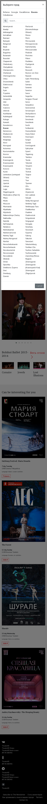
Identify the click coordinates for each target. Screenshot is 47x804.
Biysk (5, 47)
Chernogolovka (9, 76)
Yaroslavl (29, 241)
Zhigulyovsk (30, 273)
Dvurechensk (8, 81)
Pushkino (29, 61)
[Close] (43, 4)
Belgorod (7, 44)
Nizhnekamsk (8, 230)
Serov (27, 102)
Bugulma (6, 52)
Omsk (5, 261)
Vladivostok (30, 215)
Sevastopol (30, 110)
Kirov (5, 142)
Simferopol (30, 116)
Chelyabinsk (8, 67)
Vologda (28, 224)
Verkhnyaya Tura (31, 206)
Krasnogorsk (8, 160)
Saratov (28, 90)
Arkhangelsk (8, 32)
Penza (27, 35)
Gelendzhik (7, 96)
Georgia (14, 12)
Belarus (6, 12)
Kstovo (6, 169)
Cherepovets (8, 70)
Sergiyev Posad (31, 99)
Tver (27, 180)
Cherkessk (7, 73)
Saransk (28, 87)
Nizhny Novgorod (10, 238)
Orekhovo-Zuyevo (10, 267)
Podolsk (28, 52)
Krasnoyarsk (8, 166)
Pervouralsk (30, 41)
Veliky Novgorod (32, 200)
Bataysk (6, 41)
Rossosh (28, 70)
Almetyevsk (8, 26)
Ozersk (6, 276)
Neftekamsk (8, 224)
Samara (28, 84)
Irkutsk (6, 105)
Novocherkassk (9, 247)
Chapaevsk (7, 61)
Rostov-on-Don (31, 73)
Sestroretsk (30, 108)
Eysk (5, 90)
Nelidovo (6, 227)
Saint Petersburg (32, 78)
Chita (5, 78)
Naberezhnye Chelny (11, 215)
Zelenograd (30, 270)
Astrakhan (7, 35)
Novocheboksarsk (10, 244)
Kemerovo (7, 131)
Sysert (28, 151)
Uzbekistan (8, 15)
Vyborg (28, 235)
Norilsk (6, 241)
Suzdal (28, 142)
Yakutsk (28, 238)
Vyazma (28, 232)
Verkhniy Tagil (30, 203)
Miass (5, 198)
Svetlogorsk (30, 145)
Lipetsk (6, 183)
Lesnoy (6, 180)
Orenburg (6, 273)
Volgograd (29, 221)
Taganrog (29, 154)
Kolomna (6, 148)
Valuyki (28, 198)
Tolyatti (28, 166)
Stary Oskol (30, 134)
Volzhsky (29, 227)
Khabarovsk (8, 134)
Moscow (6, 203)
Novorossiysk (8, 253)
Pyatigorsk (29, 64)
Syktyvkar (29, 148)
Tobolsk (28, 163)
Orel (5, 270)
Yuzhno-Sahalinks (32, 250)
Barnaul (6, 38)
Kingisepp (7, 139)
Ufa (26, 186)
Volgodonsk (30, 218)
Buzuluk (6, 58)
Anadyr (6, 29)
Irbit (4, 102)
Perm (27, 38)
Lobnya (6, 186)
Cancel (39, 286)
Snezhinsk (29, 122)
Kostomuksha (8, 151)
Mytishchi (7, 212)
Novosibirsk (7, 256)
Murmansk (7, 206)
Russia (34, 12)
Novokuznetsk (9, 250)
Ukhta (27, 189)
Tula (27, 177)
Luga (5, 189)
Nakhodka (7, 218)
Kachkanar (7, 113)
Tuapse (28, 174)
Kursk (5, 171)
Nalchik (6, 221)
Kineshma (7, 137)
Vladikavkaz (30, 209)
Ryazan (28, 76)
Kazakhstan (24, 12)
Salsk (27, 81)
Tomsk (28, 169)
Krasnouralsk (8, 163)
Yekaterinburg (31, 244)
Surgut (28, 139)
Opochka (6, 264)
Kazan (6, 128)
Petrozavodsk (31, 49)
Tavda (27, 160)
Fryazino (6, 93)
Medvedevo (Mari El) (11, 195)
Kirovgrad (7, 145)
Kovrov (6, 154)
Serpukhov (29, 105)
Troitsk (28, 171)
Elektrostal (7, 84)
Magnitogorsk (8, 192)
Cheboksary (7, 64)
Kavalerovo (8, 125)
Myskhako (7, 209)
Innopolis (7, 99)
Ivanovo (6, 108)
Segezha (28, 96)
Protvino (28, 55)
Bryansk (6, 49)
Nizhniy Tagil (8, 235)
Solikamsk (29, 128)
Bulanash (7, 55)
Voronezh (29, 230)
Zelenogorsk (30, 261)
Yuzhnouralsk (30, 253)
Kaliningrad (7, 116)
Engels (6, 87)
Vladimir (28, 212)
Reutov (28, 67)
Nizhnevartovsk (9, 232)
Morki (5, 200)
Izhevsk (6, 110)
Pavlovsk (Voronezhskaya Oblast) (31, 29)
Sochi (27, 125)
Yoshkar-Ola (30, 247)
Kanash (6, 122)
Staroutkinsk (30, 131)
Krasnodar (7, 157)
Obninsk (6, 259)
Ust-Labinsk (30, 195)
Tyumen (28, 183)
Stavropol (29, 137)
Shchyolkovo (30, 113)
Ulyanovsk (29, 192)
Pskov (27, 58)
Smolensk (29, 119)
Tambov (28, 157)
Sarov (27, 93)
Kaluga (6, 119)
